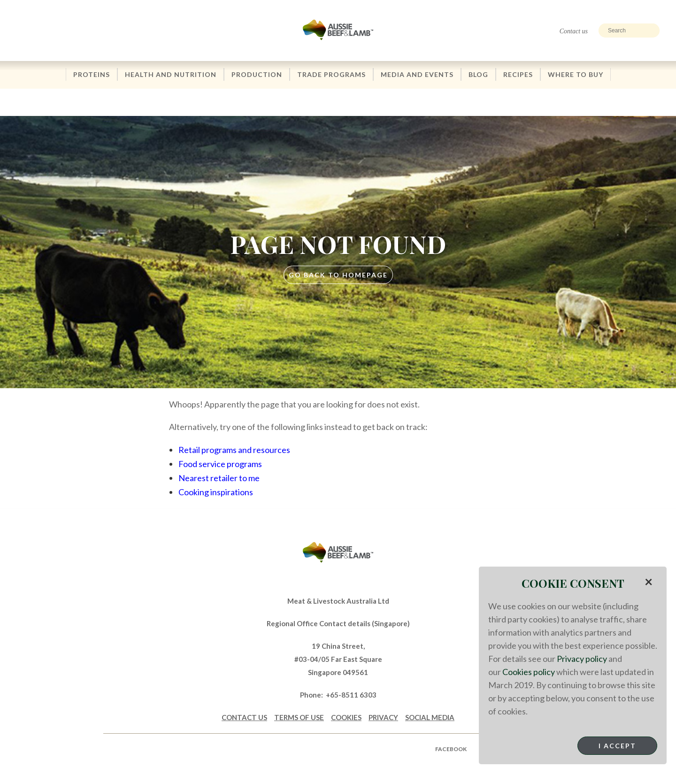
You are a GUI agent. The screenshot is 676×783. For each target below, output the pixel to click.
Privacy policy (582, 658)
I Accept (617, 746)
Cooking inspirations (215, 492)
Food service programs (220, 464)
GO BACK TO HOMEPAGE (338, 275)
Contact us (574, 31)
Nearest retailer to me (219, 478)
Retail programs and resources (234, 450)
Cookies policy (528, 672)
